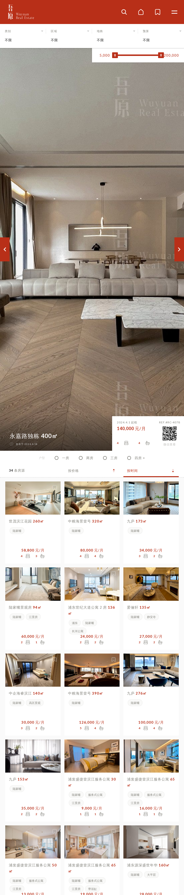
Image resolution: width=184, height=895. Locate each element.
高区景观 (34, 703)
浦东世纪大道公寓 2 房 (91, 610)
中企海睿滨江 (26, 693)
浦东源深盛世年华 (148, 865)
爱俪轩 (138, 607)
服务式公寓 (95, 795)
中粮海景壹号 (85, 521)
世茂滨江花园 (26, 521)
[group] (92, 249)
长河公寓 (77, 631)
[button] (23, 36)
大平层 (151, 875)
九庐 (137, 521)
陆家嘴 (17, 531)
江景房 (33, 617)
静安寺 (151, 617)
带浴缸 (92, 889)
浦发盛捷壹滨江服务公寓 (92, 782)
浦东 (75, 623)
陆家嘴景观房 (25, 607)
